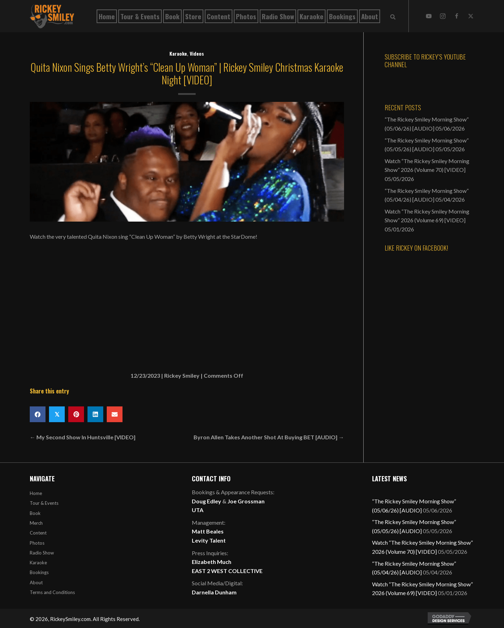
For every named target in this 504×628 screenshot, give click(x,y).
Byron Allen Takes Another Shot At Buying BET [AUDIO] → (269, 437)
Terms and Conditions (52, 592)
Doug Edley (206, 501)
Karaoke (178, 53)
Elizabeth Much (211, 561)
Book (35, 513)
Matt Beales (208, 531)
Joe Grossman (246, 501)
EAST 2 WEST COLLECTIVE (227, 570)
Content (38, 533)
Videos (197, 53)
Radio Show (42, 553)
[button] (429, 16)
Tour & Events (44, 503)
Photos (37, 543)
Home (36, 493)
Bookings (39, 572)
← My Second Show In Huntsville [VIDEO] (82, 437)
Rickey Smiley (182, 375)
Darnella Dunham (214, 592)
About (36, 582)
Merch (36, 523)
